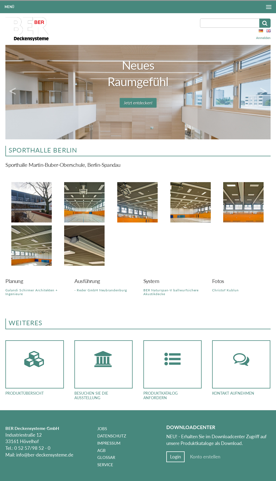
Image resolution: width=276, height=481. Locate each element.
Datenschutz (111, 435)
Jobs (102, 428)
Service (105, 464)
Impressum (108, 443)
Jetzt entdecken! (138, 102)
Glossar (106, 457)
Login (175, 456)
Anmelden (263, 38)
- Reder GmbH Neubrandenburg (100, 290)
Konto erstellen (205, 456)
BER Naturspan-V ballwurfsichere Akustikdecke (171, 292)
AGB (101, 450)
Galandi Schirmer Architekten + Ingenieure (31, 292)
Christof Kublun (225, 290)
